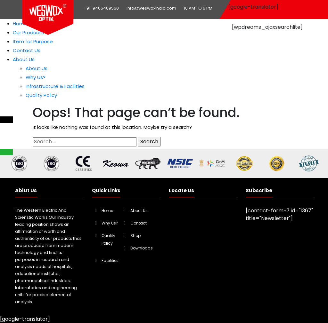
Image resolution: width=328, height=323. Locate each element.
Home (20, 23)
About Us (24, 59)
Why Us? (35, 77)
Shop (135, 235)
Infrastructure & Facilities (55, 86)
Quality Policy (41, 95)
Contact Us (26, 50)
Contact (138, 223)
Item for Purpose (33, 41)
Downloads (141, 248)
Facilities (110, 260)
